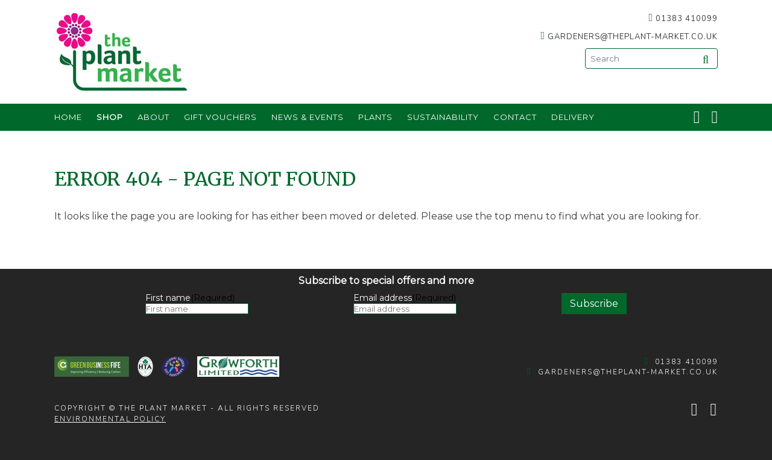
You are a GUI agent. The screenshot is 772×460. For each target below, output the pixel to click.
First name (190, 297)
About (153, 117)
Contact (515, 117)
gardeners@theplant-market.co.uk (633, 36)
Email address (404, 297)
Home (68, 117)
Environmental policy (110, 419)
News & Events (307, 117)
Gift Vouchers (220, 117)
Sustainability (443, 117)
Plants (375, 117)
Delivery (573, 117)
